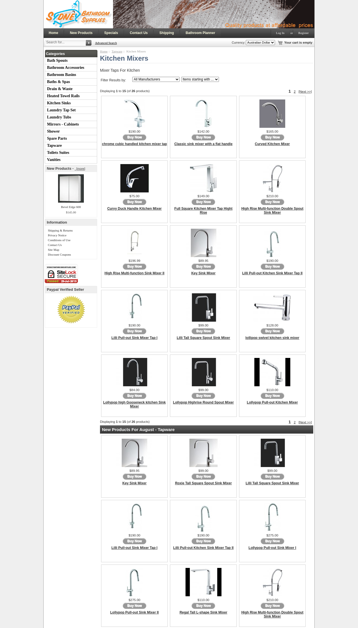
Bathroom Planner (200, 33)
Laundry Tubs (59, 117)
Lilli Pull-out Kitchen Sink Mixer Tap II (272, 273)
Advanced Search (106, 42)
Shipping (166, 33)
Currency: (237, 42)
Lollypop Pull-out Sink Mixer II (134, 612)
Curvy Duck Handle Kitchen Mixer (134, 209)
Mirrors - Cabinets (63, 124)
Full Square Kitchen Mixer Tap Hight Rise (203, 211)
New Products (81, 33)
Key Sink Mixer (203, 273)
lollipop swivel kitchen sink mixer (272, 338)
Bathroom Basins (61, 75)
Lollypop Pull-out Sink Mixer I (272, 548)
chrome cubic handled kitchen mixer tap (134, 144)
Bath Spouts (57, 60)
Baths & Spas (58, 82)
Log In (280, 33)
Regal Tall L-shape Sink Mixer (203, 612)
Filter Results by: (113, 80)
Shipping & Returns (60, 230)
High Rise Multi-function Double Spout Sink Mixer (272, 211)
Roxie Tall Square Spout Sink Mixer (203, 483)
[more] (79, 168)
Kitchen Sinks (59, 103)
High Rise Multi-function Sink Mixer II (134, 273)
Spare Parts (57, 138)
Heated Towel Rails (63, 96)
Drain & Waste (60, 89)
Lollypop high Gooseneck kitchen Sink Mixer (134, 404)
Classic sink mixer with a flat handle (203, 144)
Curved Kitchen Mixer (272, 144)
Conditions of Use (59, 240)
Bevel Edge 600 (71, 207)
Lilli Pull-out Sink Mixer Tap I (134, 338)
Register (303, 33)
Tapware (54, 145)
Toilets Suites (58, 152)
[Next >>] (305, 91)
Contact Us (139, 33)
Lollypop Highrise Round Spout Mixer (203, 402)
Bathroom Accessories (65, 67)
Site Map (53, 249)
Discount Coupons (59, 254)
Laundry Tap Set (61, 110)
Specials (111, 33)
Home (53, 33)
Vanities (54, 160)
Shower (53, 131)
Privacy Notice (57, 235)
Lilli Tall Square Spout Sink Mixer (203, 338)
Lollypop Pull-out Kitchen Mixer (272, 402)
